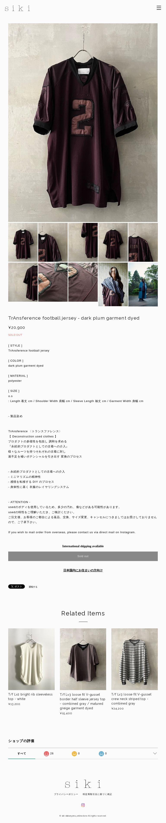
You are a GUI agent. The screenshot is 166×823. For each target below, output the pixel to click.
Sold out (83, 556)
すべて (22, 753)
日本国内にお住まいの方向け (83, 570)
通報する (33, 587)
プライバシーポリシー (66, 794)
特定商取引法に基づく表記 (97, 794)
